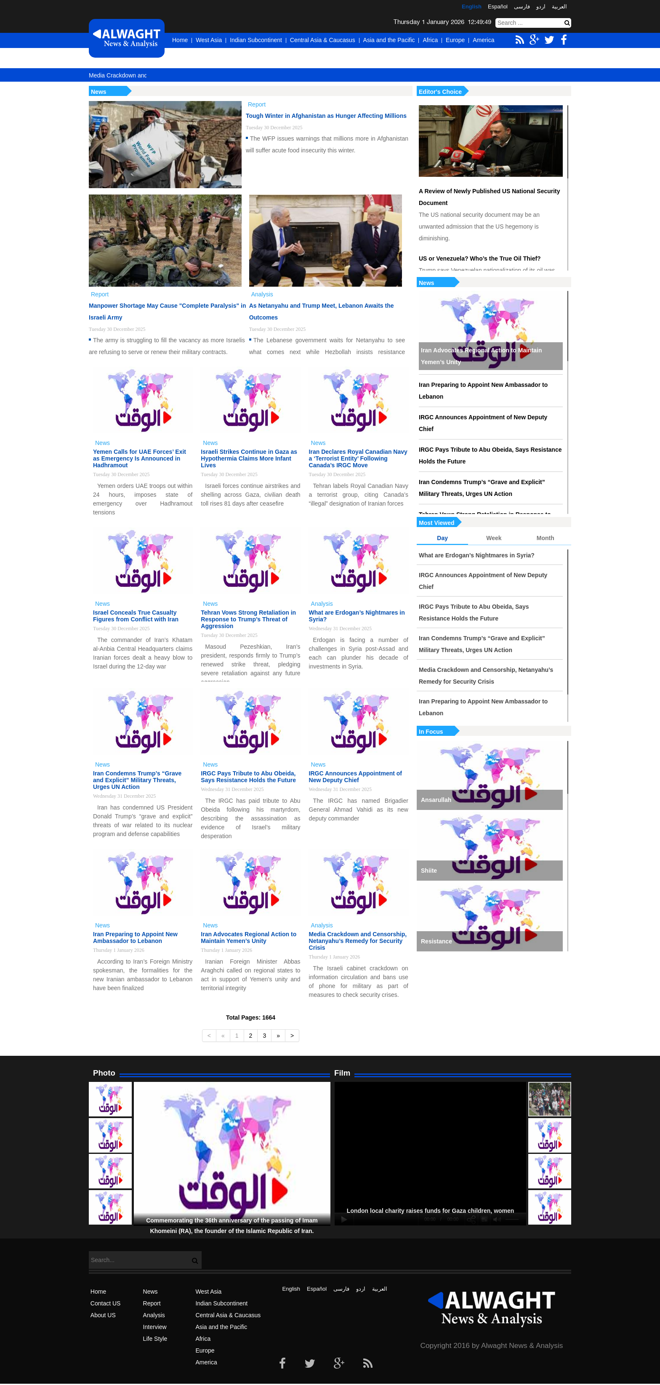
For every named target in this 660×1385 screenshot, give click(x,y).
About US (103, 1315)
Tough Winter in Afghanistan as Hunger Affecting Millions (326, 115)
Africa (430, 40)
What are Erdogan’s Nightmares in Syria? (477, 555)
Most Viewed (437, 522)
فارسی (522, 6)
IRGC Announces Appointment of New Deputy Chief (483, 423)
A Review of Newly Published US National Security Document (489, 197)
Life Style (155, 1338)
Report (152, 1303)
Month (545, 538)
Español (498, 6)
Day (442, 538)
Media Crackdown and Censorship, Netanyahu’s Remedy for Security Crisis (486, 675)
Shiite (429, 870)
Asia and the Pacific (389, 40)
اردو (541, 6)
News (426, 283)
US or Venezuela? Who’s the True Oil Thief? (480, 258)
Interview (155, 1327)
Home (180, 40)
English (472, 6)
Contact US (105, 1303)
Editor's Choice (440, 91)
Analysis (154, 1315)
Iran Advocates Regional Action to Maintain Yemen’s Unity (481, 356)
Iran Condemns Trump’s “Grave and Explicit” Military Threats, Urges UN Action (482, 488)
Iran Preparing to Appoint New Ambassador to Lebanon (483, 390)
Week (493, 538)
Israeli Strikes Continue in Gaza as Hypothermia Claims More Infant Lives (249, 458)
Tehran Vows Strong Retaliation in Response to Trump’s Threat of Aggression (248, 619)
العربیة (559, 6)
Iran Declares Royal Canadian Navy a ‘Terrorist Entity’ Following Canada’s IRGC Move (358, 458)
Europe (455, 40)
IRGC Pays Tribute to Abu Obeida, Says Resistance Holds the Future (490, 455)
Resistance (436, 941)
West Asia (209, 40)
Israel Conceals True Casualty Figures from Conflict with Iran (135, 616)
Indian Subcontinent (256, 40)
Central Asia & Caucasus (322, 40)
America (483, 40)
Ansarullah (436, 799)
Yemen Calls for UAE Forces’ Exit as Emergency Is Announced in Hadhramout (139, 458)
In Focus (431, 731)
